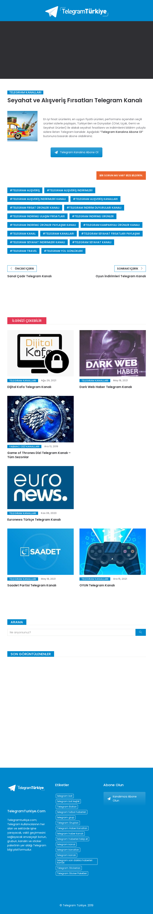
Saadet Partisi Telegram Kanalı (31, 587)
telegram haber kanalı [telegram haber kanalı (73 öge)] (70, 833)
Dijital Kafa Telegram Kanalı (29, 388)
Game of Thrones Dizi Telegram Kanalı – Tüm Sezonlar (39, 456)
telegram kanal (24, 234)
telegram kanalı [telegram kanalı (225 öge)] (66, 855)
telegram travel (24, 251)
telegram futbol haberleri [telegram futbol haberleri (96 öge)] (71, 812)
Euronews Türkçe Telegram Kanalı (34, 521)
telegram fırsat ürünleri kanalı (35, 208)
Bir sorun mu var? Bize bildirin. (121, 175)
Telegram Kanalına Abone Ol (76, 152)
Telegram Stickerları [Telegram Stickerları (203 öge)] (68, 868)
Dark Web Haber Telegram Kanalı (105, 388)
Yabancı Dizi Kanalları (24, 448)
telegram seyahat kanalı (93, 242)
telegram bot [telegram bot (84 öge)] (64, 795)
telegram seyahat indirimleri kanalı (38, 242)
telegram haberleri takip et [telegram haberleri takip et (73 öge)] (72, 839)
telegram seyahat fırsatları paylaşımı (112, 234)
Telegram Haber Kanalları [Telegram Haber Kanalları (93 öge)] (72, 828)
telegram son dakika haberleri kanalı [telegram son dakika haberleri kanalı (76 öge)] (74, 861)
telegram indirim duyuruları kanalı (95, 208)
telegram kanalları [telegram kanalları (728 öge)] (68, 849)
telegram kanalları (59, 234)
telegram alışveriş (26, 190)
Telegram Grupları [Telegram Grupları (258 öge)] (68, 822)
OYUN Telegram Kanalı (97, 587)
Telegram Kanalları (25, 92)
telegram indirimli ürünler (94, 216)
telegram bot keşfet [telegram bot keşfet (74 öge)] (68, 801)
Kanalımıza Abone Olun (122, 798)
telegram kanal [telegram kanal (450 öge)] (66, 844)
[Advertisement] (76, 50)
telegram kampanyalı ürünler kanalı (113, 225)
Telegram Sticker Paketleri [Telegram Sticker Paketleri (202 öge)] (72, 873)
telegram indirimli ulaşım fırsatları (38, 216)
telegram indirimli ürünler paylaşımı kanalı (44, 225)
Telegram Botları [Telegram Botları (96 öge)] (67, 806)
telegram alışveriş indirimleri (71, 190)
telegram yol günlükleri (64, 251)
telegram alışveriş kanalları (96, 199)
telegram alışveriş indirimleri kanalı (39, 199)
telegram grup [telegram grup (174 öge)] (65, 817)
